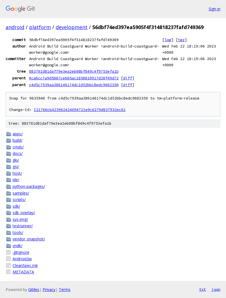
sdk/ (16, 206)
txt (202, 289)
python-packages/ (29, 186)
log (167, 39)
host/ (17, 173)
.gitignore (21, 252)
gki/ (16, 160)
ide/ (16, 179)
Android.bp (22, 258)
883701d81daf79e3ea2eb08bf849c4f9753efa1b (74, 71)
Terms (64, 289)
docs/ (18, 153)
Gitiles (33, 289)
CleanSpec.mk (25, 265)
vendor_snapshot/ (29, 239)
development (72, 27)
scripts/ (19, 199)
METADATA (23, 272)
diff (127, 78)
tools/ (18, 232)
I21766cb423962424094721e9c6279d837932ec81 (80, 109)
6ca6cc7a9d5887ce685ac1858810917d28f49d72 (74, 78)
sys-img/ (20, 219)
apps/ (18, 133)
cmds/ (18, 147)
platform (40, 27)
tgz (181, 39)
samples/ (21, 193)
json (215, 289)
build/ (17, 140)
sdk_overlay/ (24, 212)
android (15, 27)
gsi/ (16, 166)
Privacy (49, 289)
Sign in (214, 8)
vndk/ (17, 245)
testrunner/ (23, 225)
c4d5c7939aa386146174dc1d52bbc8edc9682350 (74, 84)
